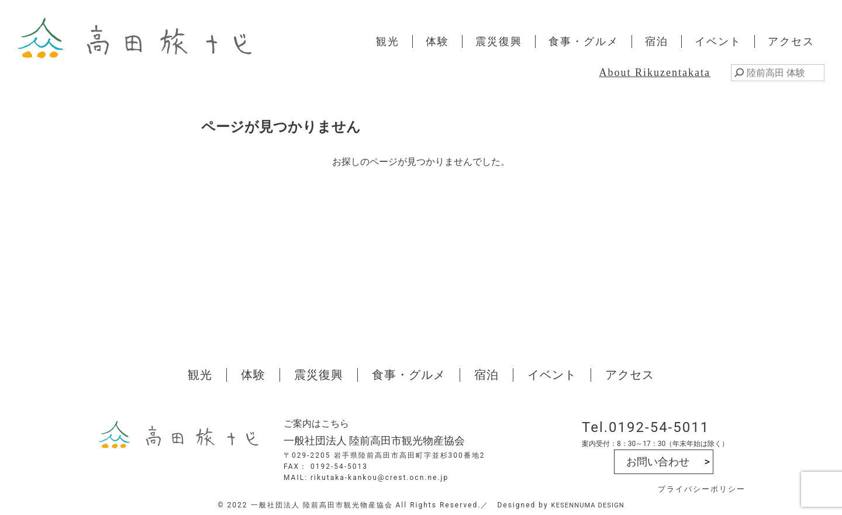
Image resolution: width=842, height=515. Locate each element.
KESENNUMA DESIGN (587, 505)
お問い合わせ (657, 461)
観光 (387, 41)
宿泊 (656, 41)
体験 (437, 41)
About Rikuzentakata (654, 72)
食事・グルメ (583, 41)
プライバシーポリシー (702, 489)
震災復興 (498, 41)
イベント (718, 41)
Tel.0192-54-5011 (645, 427)
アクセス (791, 41)
